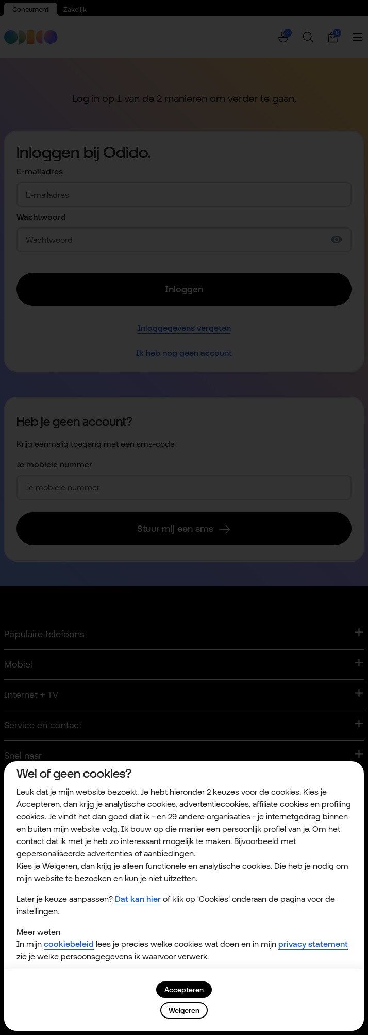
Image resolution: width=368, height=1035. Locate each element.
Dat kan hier (138, 899)
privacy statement (313, 944)
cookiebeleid (69, 944)
